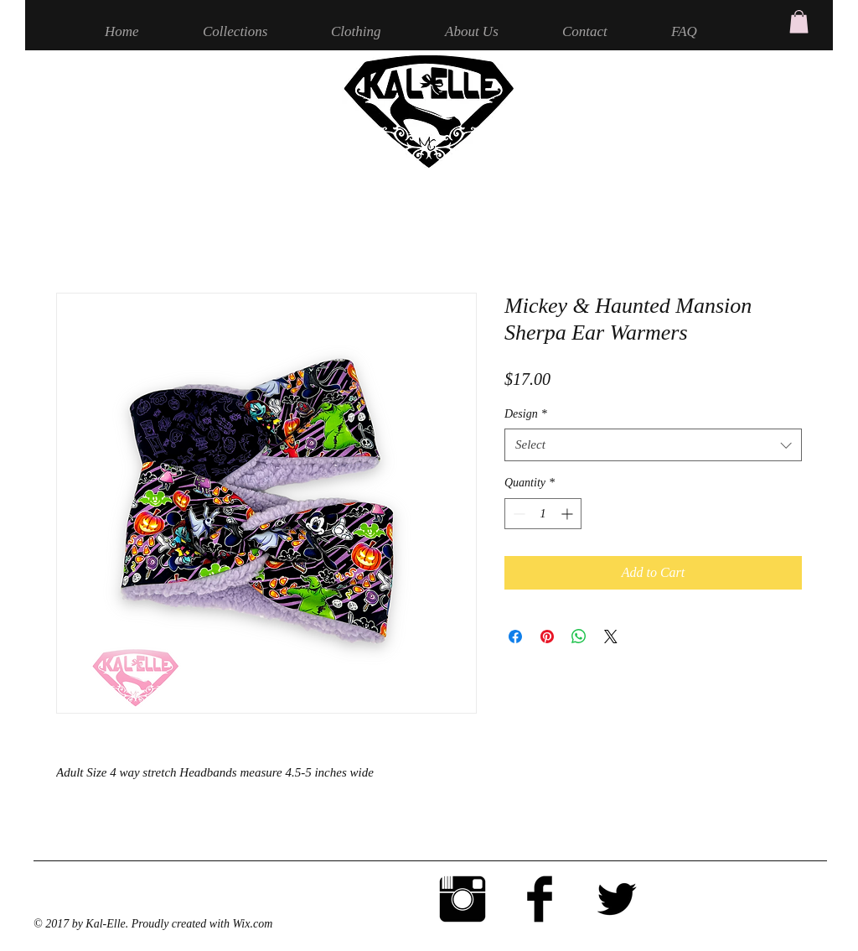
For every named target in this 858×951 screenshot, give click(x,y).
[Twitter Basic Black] (616, 899)
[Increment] (568, 513)
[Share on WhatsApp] (579, 636)
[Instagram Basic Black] (462, 899)
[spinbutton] (543, 513)
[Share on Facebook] (515, 636)
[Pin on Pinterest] (547, 636)
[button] (799, 21)
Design (525, 414)
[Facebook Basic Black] (539, 899)
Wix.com (252, 923)
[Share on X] (611, 636)
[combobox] (653, 445)
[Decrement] (517, 513)
